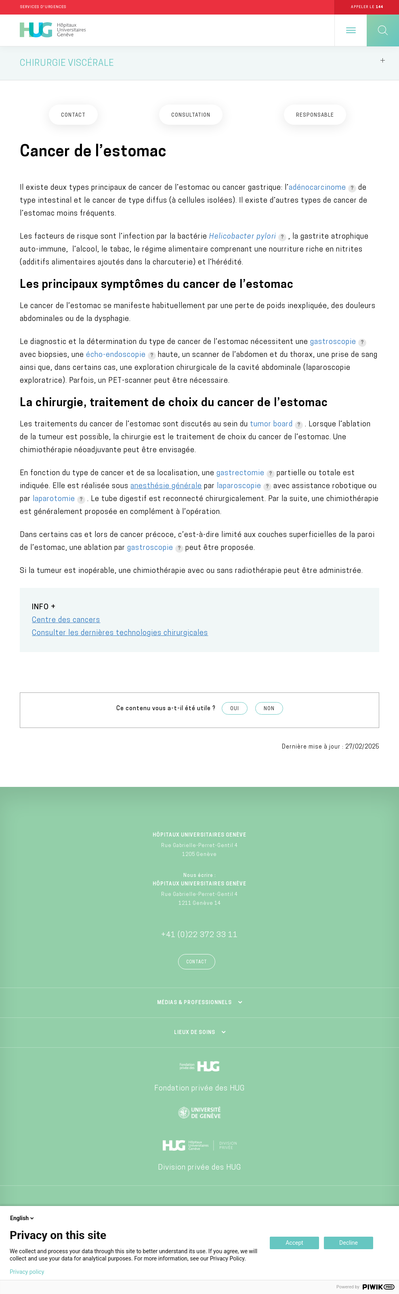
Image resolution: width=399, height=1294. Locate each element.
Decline (348, 1242)
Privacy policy (27, 1272)
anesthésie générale (166, 487)
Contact (196, 962)
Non (269, 709)
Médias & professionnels (194, 1002)
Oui (234, 709)
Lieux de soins (194, 1032)
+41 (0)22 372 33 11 (199, 935)
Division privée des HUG (199, 1168)
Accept (294, 1242)
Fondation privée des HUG (199, 1089)
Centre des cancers (66, 621)
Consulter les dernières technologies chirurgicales (120, 634)
